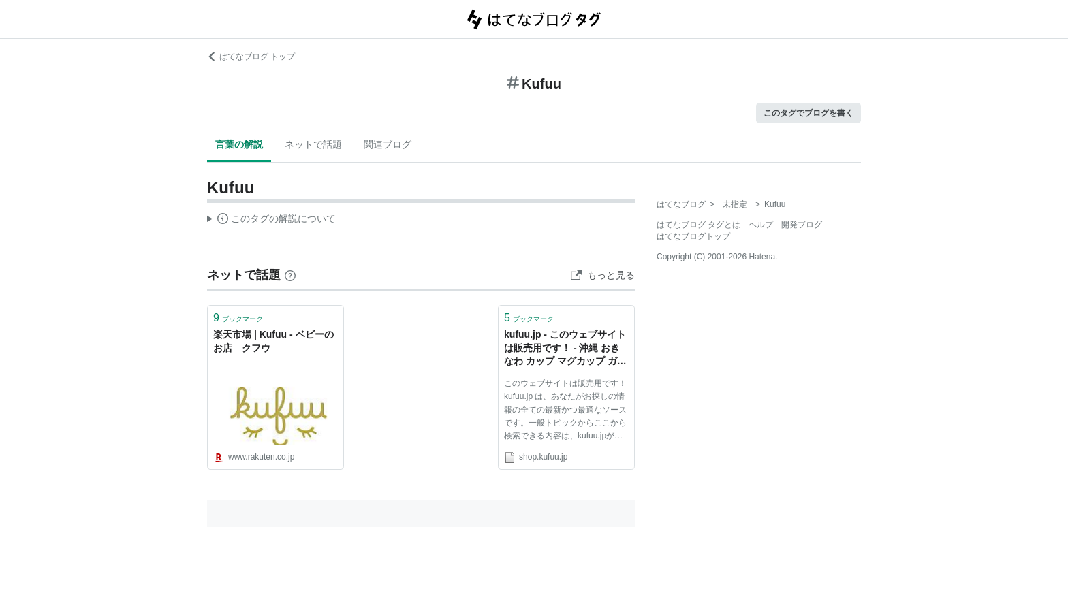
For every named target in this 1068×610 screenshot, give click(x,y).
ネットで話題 (313, 144)
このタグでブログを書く (808, 113)
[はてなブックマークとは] (290, 275)
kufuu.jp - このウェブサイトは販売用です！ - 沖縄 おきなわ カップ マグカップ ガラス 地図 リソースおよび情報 (565, 349)
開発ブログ (801, 224)
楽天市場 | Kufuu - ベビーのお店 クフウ (273, 341)
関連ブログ (387, 144)
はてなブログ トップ (251, 56)
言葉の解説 (239, 144)
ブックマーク (238, 317)
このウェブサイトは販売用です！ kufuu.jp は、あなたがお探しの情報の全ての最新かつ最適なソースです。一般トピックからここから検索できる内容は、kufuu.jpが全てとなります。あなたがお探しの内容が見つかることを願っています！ (565, 412)
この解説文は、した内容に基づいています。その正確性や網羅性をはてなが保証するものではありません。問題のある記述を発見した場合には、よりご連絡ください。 (271, 220)
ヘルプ (761, 224)
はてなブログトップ (693, 236)
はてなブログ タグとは (698, 224)
